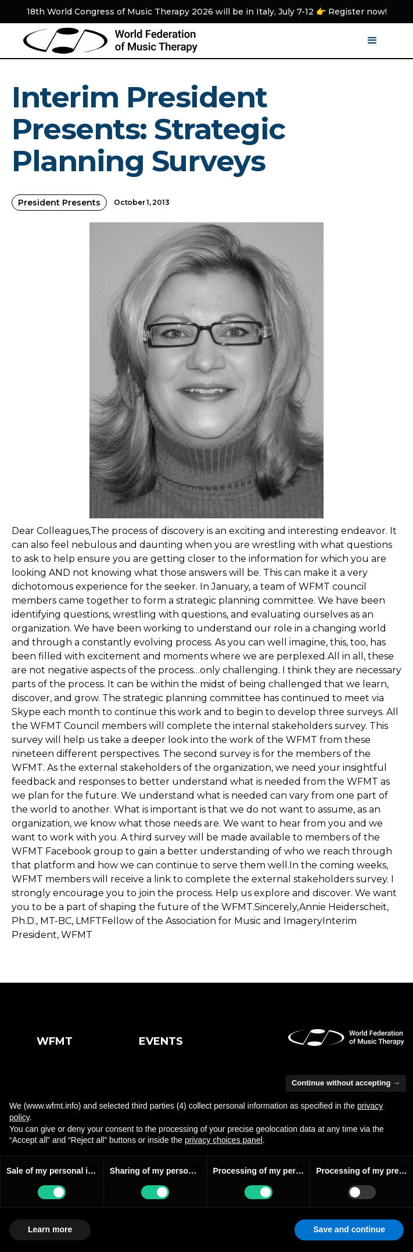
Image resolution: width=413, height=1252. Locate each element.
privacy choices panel (224, 1140)
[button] (372, 40)
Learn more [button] (50, 1229)
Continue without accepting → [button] (346, 1082)
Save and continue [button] (349, 1229)
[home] (110, 40)
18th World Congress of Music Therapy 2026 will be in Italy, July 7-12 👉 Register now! (207, 11)
